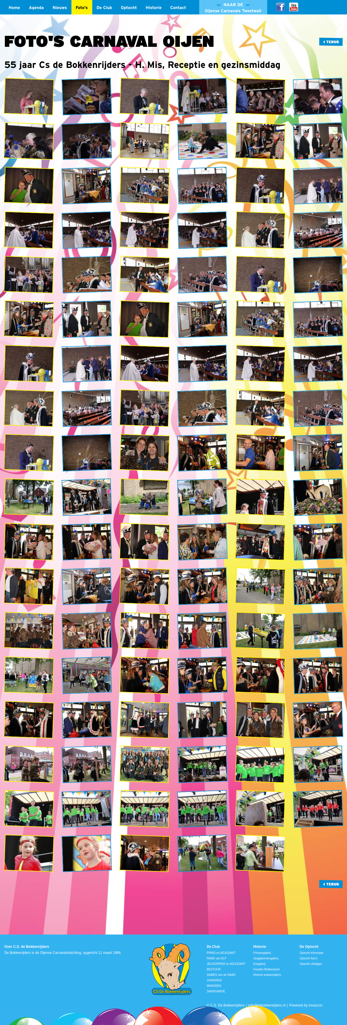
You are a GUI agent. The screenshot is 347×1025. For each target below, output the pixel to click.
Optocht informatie (311, 952)
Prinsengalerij (262, 952)
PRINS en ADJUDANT (221, 952)
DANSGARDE (216, 991)
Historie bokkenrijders (267, 974)
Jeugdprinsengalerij (265, 958)
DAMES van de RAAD (221, 974)
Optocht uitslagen (311, 963)
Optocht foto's (308, 958)
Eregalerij (259, 963)
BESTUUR (214, 969)
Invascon (315, 1005)
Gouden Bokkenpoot (266, 969)
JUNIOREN (214, 980)
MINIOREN (214, 985)
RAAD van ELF (216, 958)
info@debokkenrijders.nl (266, 1005)
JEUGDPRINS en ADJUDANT (226, 963)
